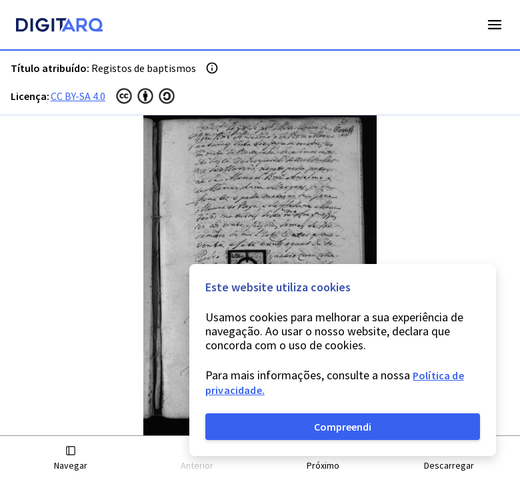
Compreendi (342, 426)
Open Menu (494, 24)
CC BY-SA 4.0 (78, 96)
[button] (71, 458)
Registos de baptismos (143, 68)
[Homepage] (59, 26)
